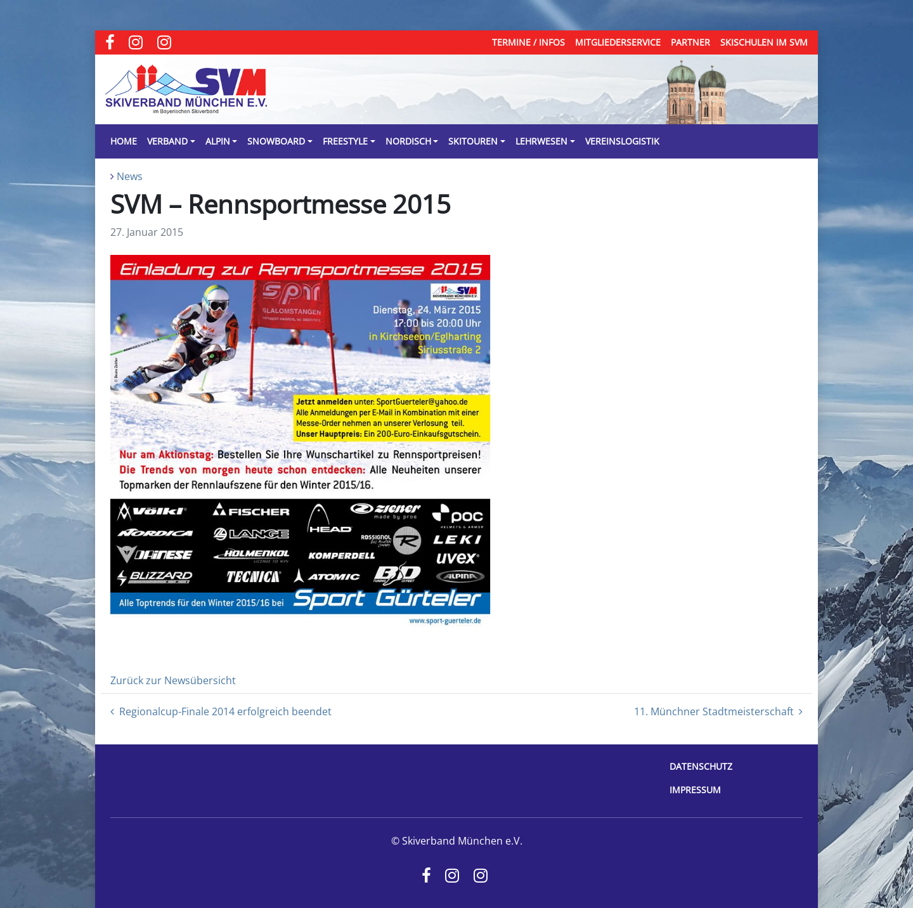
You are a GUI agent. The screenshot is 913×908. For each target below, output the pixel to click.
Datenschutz (701, 766)
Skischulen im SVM (764, 42)
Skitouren (473, 141)
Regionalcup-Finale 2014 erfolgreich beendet (221, 711)
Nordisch (408, 141)
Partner (690, 42)
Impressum (695, 790)
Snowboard (276, 141)
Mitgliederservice (618, 42)
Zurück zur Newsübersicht (173, 680)
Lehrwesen (541, 141)
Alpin (217, 141)
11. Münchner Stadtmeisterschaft (718, 711)
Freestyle (345, 141)
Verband (167, 141)
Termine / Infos (528, 42)
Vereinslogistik (622, 141)
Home (123, 141)
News (130, 176)
